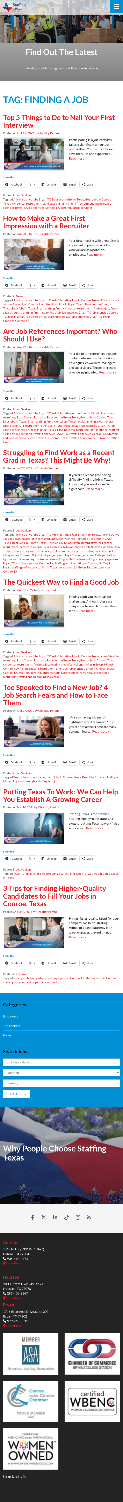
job (56, 781)
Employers (22, 974)
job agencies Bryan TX (76, 312)
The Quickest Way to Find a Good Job (61, 582)
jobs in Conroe (103, 873)
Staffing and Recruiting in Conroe (76, 563)
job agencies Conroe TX (43, 207)
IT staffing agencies (67, 425)
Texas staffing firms (73, 438)
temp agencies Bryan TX (86, 316)
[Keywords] (61, 1062)
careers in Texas (62, 547)
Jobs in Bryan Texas (43, 429)
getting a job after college (36, 551)
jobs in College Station (67, 555)
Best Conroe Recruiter (36, 304)
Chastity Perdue (48, 133)
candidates (50, 203)
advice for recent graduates (39, 538)
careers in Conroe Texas (35, 547)
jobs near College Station (99, 555)
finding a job (66, 203)
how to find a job (50, 312)
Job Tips (24, 672)
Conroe (10, 1242)
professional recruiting (50, 559)
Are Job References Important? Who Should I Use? (60, 335)
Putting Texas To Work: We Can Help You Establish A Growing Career (60, 795)
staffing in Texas (58, 316)
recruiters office (36, 316)
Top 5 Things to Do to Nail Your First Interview (59, 121)
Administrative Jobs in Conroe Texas (75, 300)
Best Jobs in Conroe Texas (97, 417)
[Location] (61, 1072)
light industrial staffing (104, 429)
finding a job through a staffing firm (30, 781)
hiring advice (38, 978)
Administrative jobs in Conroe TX (73, 413)
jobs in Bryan (16, 316)
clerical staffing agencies (70, 421)
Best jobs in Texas (24, 308)
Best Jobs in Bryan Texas (68, 199)
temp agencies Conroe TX (42, 982)
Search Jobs (16, 1094)
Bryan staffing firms (49, 308)
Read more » (77, 158)
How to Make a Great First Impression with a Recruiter (46, 222)
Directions (12, 1263)
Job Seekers (24, 195)
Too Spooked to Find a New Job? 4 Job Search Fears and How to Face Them (55, 695)
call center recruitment (27, 203)
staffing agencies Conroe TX (87, 433)
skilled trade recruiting (17, 433)
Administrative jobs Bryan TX (32, 199)
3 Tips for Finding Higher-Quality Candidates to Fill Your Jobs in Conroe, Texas (54, 896)
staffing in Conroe (47, 438)
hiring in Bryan (94, 664)
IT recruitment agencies (90, 203)
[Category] (61, 1083)
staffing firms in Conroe (101, 978)
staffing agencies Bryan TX (50, 433)
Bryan (8, 1304)
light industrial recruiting (76, 207)
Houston (11, 1277)
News (19, 296)
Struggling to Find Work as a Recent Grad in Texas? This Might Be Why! (59, 456)
